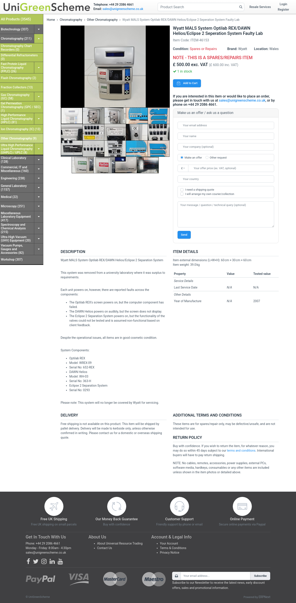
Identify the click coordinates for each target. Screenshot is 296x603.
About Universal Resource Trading (120, 543)
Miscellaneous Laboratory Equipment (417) (16, 216)
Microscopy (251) (13, 206)
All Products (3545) (16, 19)
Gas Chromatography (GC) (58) (15, 96)
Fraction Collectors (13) (17, 87)
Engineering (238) (13, 178)
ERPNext (264, 597)
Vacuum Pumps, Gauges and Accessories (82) (12, 249)
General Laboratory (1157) (14, 187)
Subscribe (260, 575)
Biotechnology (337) (14, 29)
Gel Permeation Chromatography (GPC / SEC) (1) (20, 107)
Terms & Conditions (173, 548)
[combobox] (226, 179)
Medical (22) (9, 197)
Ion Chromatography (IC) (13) (20, 129)
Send (184, 234)
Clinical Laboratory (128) (13, 159)
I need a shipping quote (199, 189)
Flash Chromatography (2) (18, 78)
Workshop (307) (12, 259)
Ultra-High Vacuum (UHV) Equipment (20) (16, 238)
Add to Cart (186, 83)
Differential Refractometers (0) (19, 57)
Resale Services (260, 7)
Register (283, 9)
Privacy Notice (169, 552)
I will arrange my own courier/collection (209, 194)
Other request (218, 157)
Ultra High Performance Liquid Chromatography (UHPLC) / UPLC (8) (17, 148)
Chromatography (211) (16, 38)
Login (283, 4)
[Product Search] (201, 7)
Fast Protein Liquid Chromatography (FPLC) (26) (13, 67)
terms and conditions (241, 450)
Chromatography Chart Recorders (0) (16, 47)
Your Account (169, 543)
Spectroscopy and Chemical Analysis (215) (13, 228)
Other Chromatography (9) (19, 138)
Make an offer (193, 157)
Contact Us (104, 548)
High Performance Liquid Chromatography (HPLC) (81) (16, 118)
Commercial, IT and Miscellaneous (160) (15, 169)
